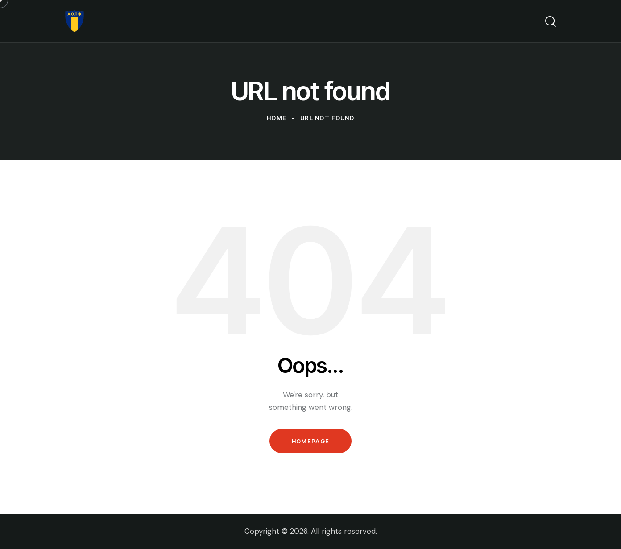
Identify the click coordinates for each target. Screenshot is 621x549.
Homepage (310, 441)
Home (276, 117)
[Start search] (550, 21)
